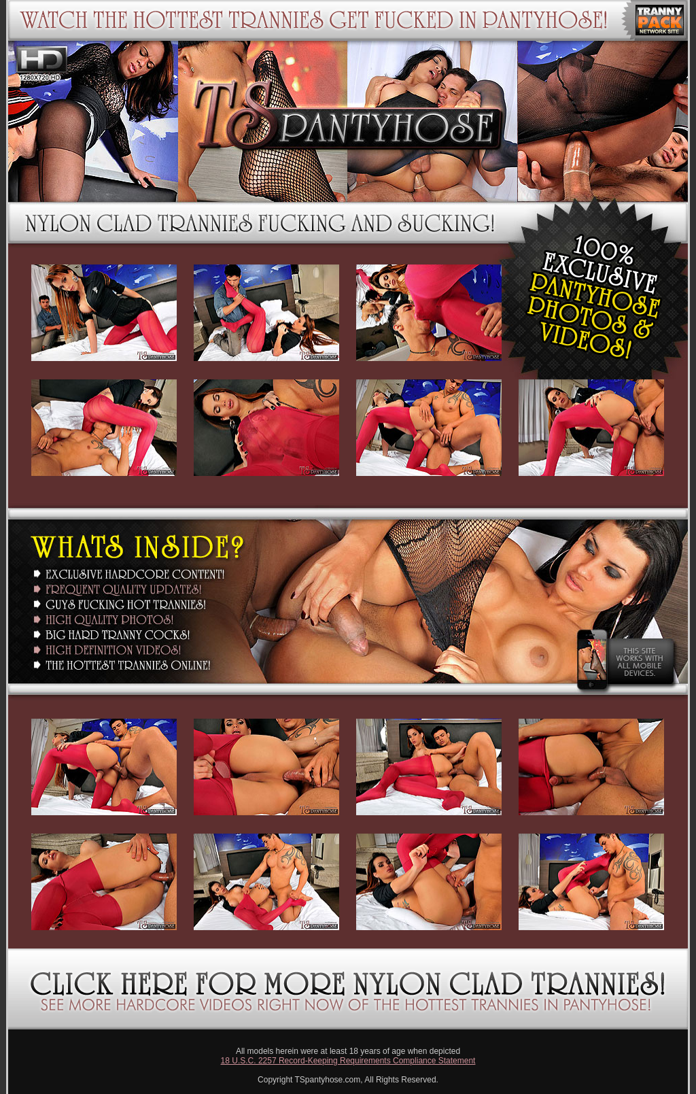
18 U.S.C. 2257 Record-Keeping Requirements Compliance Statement (348, 1060)
